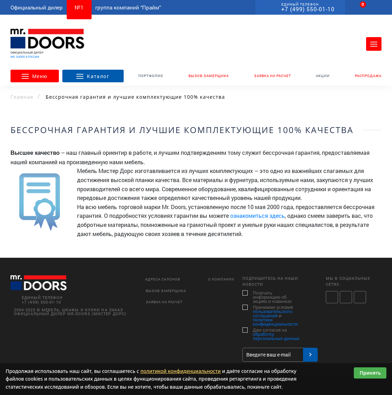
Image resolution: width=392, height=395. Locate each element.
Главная (22, 97)
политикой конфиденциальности (180, 371)
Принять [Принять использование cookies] (370, 372)
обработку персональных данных (276, 336)
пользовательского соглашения (273, 314)
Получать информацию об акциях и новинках (269, 297)
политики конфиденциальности (275, 322)
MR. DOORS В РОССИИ (25, 56)
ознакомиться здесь (257, 215)
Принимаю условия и (271, 315)
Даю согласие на (271, 334)
